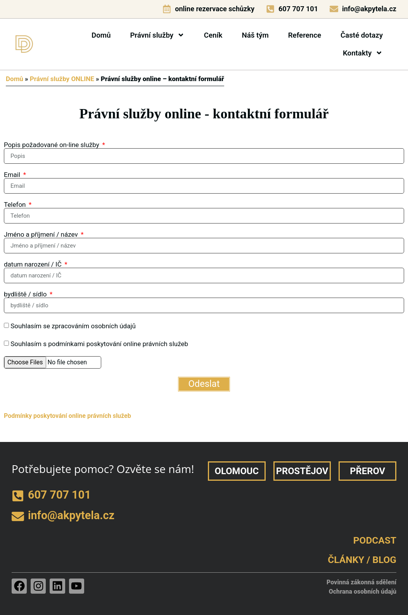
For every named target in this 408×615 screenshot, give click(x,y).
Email (13, 175)
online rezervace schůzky (214, 9)
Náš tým (255, 35)
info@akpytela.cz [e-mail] (369, 9)
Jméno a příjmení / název (42, 234)
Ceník (213, 35)
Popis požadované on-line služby (52, 145)
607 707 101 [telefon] (298, 9)
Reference (304, 35)
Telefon (16, 204)
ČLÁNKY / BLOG (362, 559)
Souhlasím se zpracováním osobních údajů (73, 326)
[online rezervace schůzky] (167, 9)
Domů (101, 35)
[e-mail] (334, 9)
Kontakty (363, 53)
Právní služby (157, 35)
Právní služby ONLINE (62, 79)
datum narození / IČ (33, 264)
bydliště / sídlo (26, 294)
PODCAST (374, 540)
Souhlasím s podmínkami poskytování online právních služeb (99, 344)
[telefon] (270, 9)
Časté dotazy (362, 35)
